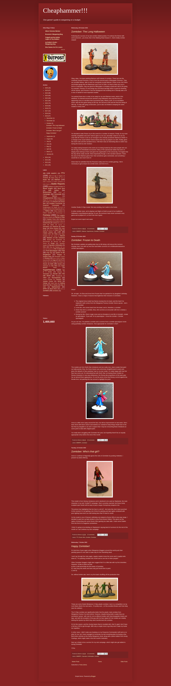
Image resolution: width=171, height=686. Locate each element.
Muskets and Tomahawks (54, 239)
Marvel (62, 236)
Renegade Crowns (60, 256)
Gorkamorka (46, 223)
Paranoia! (49, 248)
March (49, 151)
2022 (46, 98)
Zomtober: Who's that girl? (85, 451)
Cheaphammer (48, 198)
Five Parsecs (49, 217)
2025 (46, 90)
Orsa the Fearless (55, 247)
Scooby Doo (46, 262)
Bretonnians (47, 192)
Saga (54, 260)
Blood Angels (48, 188)
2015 (46, 116)
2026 (46, 88)
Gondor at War (59, 221)
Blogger (93, 676)
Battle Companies (58, 181)
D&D (55, 200)
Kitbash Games (48, 232)
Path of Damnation (59, 249)
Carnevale (57, 194)
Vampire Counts (48, 281)
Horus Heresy (54, 228)
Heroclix (60, 224)
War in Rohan (53, 285)
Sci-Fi (60, 260)
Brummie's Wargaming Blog (54, 34)
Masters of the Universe (56, 238)
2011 (46, 165)
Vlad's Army (54, 283)
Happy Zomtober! (80, 546)
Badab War (46, 179)
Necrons (56, 241)
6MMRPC (78, 231)
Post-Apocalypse (52, 251)
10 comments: (91, 440)
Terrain (55, 274)
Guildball (54, 222)
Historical (55, 226)
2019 (46, 106)
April (48, 149)
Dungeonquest (47, 207)
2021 (46, 100)
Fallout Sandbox (58, 211)
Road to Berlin (56, 258)
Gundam (61, 222)
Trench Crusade (47, 279)
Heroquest (46, 226)
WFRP (45, 289)
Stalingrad (45, 265)
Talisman (59, 272)
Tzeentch (58, 279)
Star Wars (54, 266)
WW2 (61, 288)
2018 (46, 108)
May (48, 146)
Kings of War (58, 230)
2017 (46, 111)
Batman (84, 231)
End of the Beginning (55, 209)
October (49, 123)
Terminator (46, 274)
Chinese (50, 200)
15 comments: (91, 228)
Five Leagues (61, 215)
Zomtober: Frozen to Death (85, 240)
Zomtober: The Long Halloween (88, 31)
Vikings (45, 283)
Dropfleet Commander (55, 203)
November (50, 120)
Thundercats (59, 275)
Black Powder (59, 186)
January (49, 154)
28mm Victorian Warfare (52, 31)
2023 (46, 95)
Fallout (47, 211)
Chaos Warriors (50, 196)
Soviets (60, 264)
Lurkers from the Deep (50, 234)
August (49, 139)
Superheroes (90, 231)
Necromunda (46, 241)
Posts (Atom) (83, 665)
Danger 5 (48, 201)
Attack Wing (54, 177)
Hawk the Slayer (48, 224)
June (48, 144)
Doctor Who (82, 537)
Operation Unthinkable (88, 656)
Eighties (45, 209)
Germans (62, 219)
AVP (62, 177)
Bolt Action (54, 190)
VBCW (59, 281)
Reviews (47, 258)
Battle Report (46, 184)
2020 (46, 103)
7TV (77, 537)
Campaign (46, 194)
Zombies (96, 231)
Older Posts (124, 661)
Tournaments (56, 278)
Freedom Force (51, 219)
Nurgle (53, 243)
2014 (46, 157)
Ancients (45, 177)
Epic (64, 209)
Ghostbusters (49, 221)
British (60, 192)
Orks (44, 247)
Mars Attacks (54, 236)
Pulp (63, 251)
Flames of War (60, 217)
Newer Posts (75, 661)
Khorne (50, 230)
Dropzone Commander (51, 205)
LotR (59, 232)
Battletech (51, 186)
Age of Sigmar (58, 176)
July (48, 141)
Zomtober (101, 231)
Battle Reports (58, 184)
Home (100, 661)
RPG (49, 260)
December (50, 118)
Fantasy (46, 215)
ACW (50, 176)
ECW (61, 207)
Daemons (62, 200)
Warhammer (56, 287)
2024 (46, 93)
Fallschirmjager (59, 212)
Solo (51, 264)
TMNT (45, 278)
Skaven (45, 264)
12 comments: (91, 534)
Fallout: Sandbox (47, 212)
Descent (55, 201)
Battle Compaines (47, 181)
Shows (61, 262)
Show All (63, 49)
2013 (46, 160)
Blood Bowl (61, 188)
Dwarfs (55, 207)
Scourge (54, 262)
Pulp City (49, 252)
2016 (46, 113)
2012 (46, 162)
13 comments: (91, 653)
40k (44, 173)
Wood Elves (53, 289)
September (50, 136)
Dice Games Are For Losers (53, 47)
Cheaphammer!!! (65, 10)
